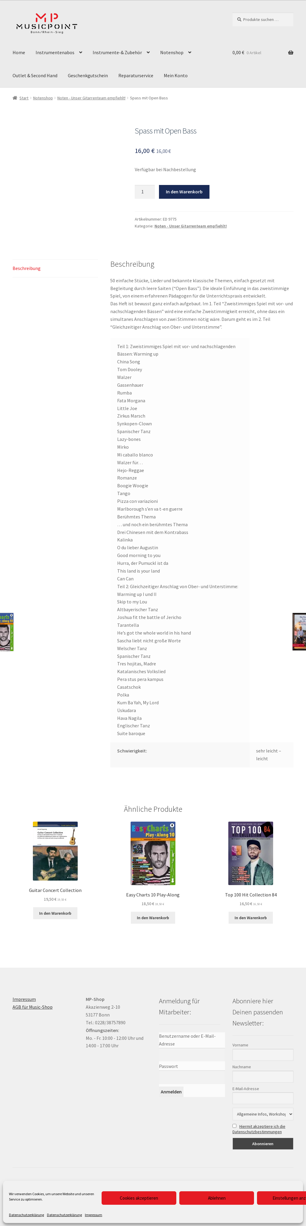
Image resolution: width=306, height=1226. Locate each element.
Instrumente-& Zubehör (117, 52)
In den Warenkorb (184, 192)
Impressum (93, 1215)
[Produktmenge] (145, 192)
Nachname (241, 1066)
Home (19, 52)
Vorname (240, 1045)
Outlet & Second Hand (35, 75)
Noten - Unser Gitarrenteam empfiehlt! (91, 98)
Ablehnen (217, 1198)
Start (23, 98)
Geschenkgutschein (88, 75)
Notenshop (171, 52)
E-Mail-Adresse (245, 1088)
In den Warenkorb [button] (55, 913)
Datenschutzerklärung (26, 1215)
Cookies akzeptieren (139, 1198)
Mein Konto (176, 75)
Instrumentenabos (55, 52)
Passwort (168, 1066)
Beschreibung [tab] (27, 268)
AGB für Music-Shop (33, 1007)
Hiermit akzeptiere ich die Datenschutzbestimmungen (258, 1129)
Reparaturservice (135, 75)
